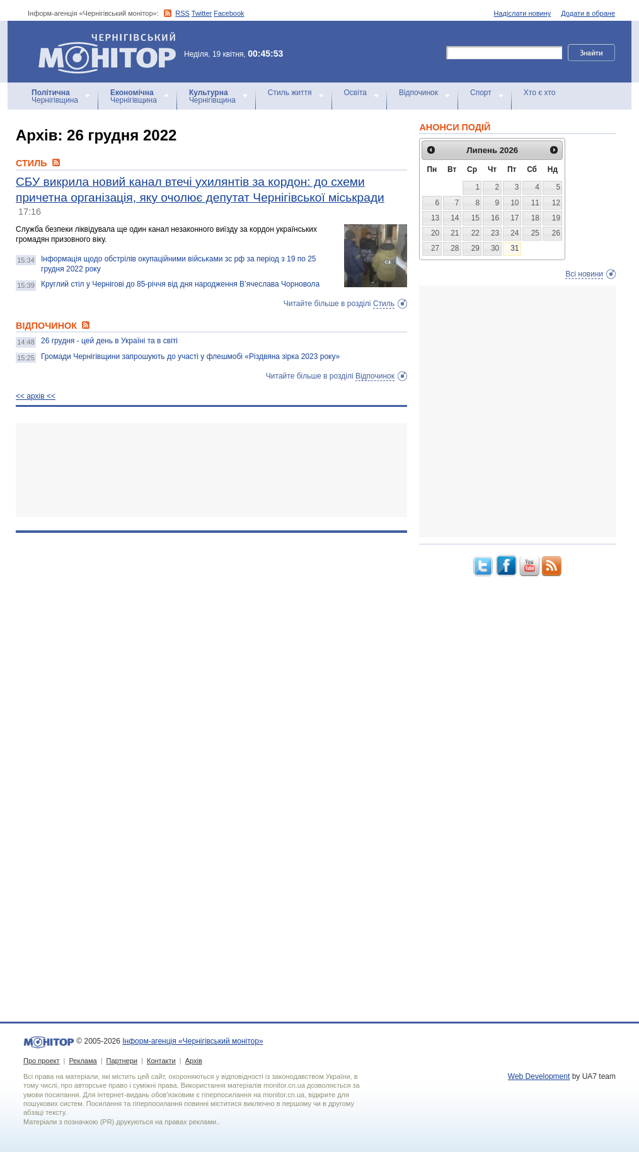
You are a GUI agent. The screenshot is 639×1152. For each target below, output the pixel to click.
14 (455, 218)
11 (535, 202)
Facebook (229, 13)
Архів (193, 1060)
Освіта (355, 92)
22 (475, 233)
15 (475, 218)
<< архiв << (35, 396)
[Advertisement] (211, 470)
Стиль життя (290, 92)
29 (475, 248)
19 (556, 218)
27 (435, 248)
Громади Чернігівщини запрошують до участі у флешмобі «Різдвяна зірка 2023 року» (190, 356)
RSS (182, 13)
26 (556, 233)
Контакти (161, 1060)
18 (535, 218)
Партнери (121, 1060)
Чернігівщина (55, 96)
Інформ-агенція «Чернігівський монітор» (111, 51)
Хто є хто (540, 92)
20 (435, 233)
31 (514, 248)
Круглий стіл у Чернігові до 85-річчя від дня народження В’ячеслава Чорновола (180, 284)
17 (514, 218)
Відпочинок (418, 92)
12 (556, 202)
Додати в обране (588, 13)
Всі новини (584, 274)
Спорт (481, 92)
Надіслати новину (522, 13)
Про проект (41, 1060)
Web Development (539, 1076)
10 (514, 202)
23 (495, 233)
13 (435, 218)
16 (495, 218)
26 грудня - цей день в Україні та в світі (109, 340)
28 (455, 248)
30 (495, 248)
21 (455, 233)
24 (514, 233)
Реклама (82, 1060)
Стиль (383, 303)
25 (535, 233)
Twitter (202, 13)
